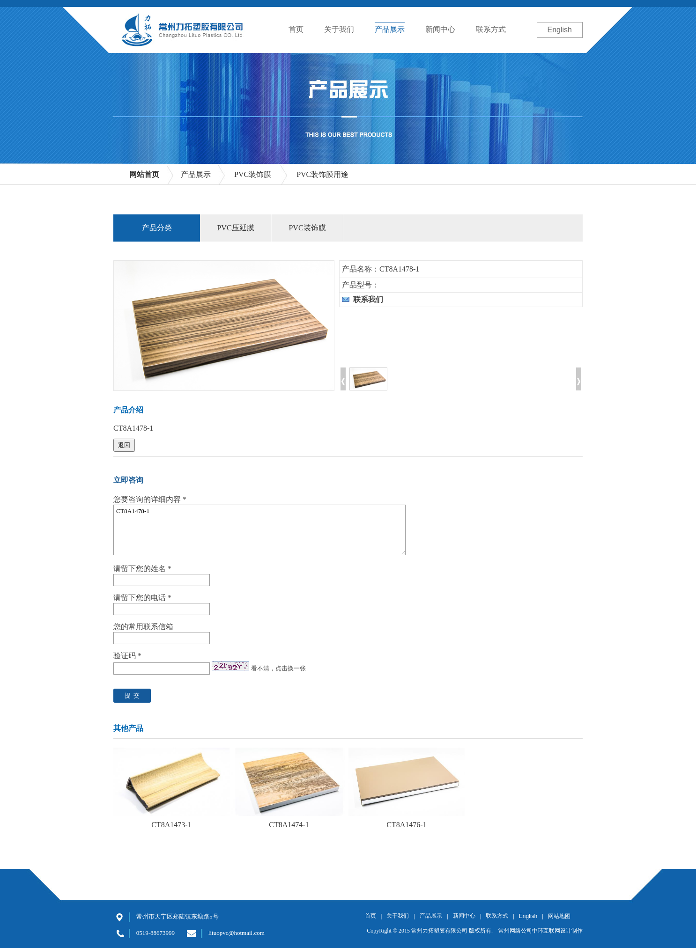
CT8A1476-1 (406, 825)
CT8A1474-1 (289, 825)
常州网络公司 (515, 930)
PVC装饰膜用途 (322, 174)
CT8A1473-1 (171, 825)
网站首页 (144, 174)
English (560, 30)
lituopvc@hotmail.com (236, 932)
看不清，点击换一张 (278, 668)
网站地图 (559, 916)
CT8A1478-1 (259, 530)
